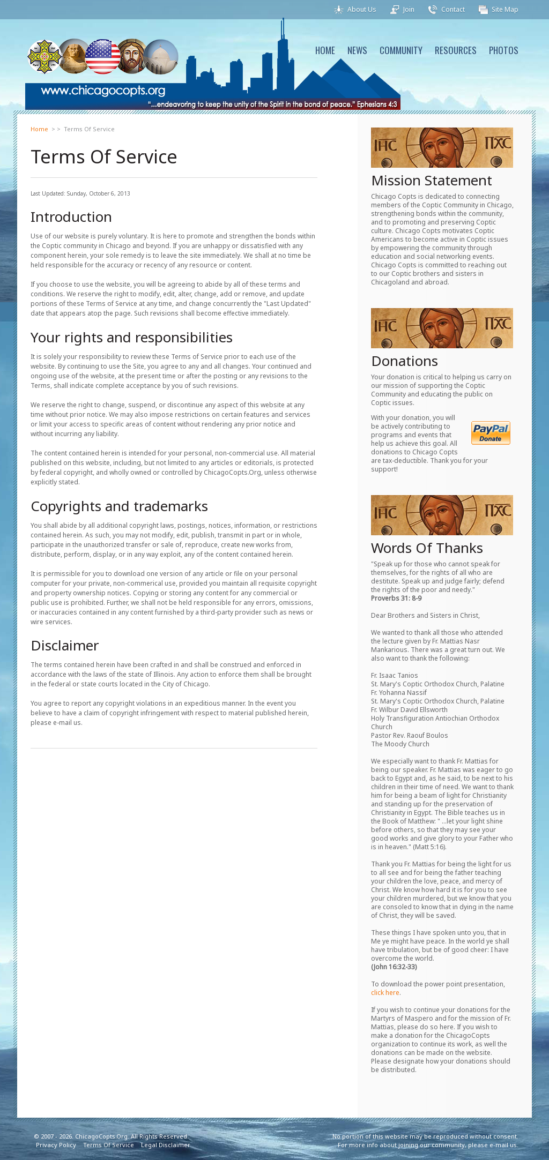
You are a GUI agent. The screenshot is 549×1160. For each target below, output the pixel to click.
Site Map (505, 9)
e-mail (498, 1145)
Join (408, 9)
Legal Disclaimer (165, 1145)
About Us (361, 9)
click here (385, 992)
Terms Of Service (108, 1145)
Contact (453, 9)
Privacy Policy (56, 1145)
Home (39, 129)
